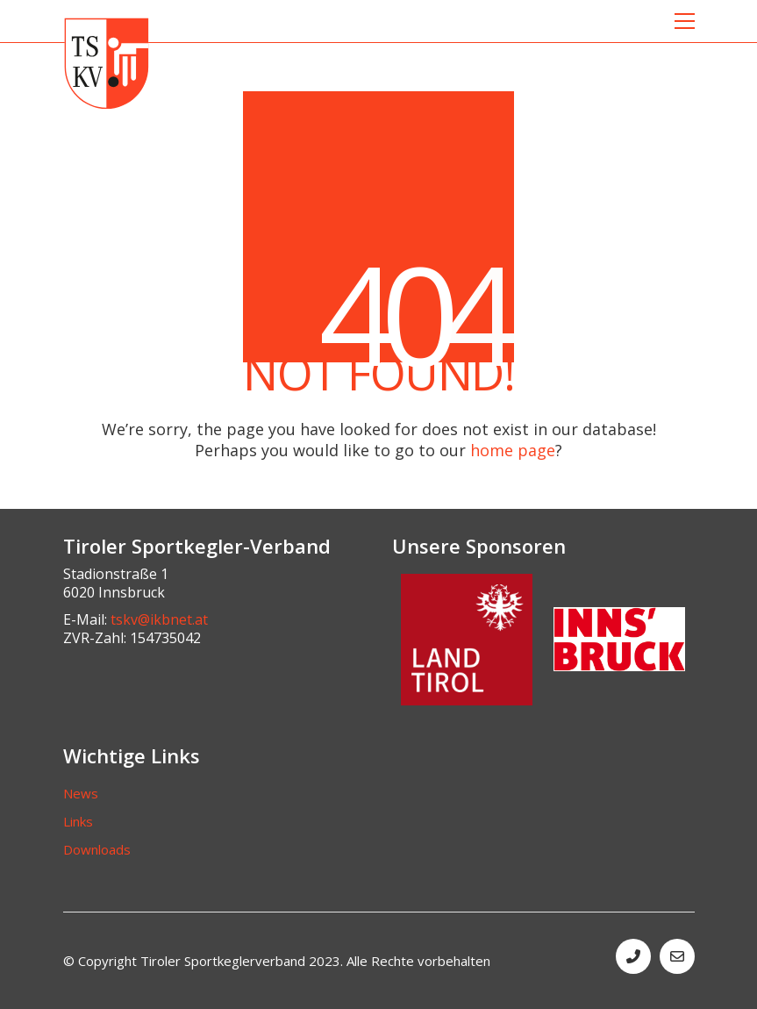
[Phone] (633, 956)
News (80, 793)
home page (512, 450)
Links (78, 821)
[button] (685, 21)
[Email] (677, 956)
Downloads (97, 849)
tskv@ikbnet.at (159, 620)
